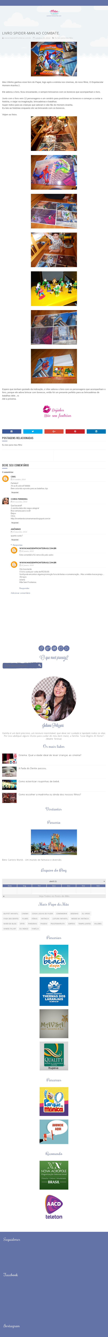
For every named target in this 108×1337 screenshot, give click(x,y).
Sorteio (71, 924)
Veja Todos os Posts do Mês (54, 896)
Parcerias (32, 924)
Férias (34, 919)
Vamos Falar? (10, 929)
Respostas (17, 545)
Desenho (74, 913)
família (35, 929)
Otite (22, 924)
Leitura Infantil (60, 919)
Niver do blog (10, 924)
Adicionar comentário (20, 593)
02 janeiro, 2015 (27, 551)
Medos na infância (80, 919)
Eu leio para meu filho (64, 38)
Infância (45, 919)
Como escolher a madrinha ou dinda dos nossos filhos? (50, 794)
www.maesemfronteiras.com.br (37, 548)
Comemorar (61, 913)
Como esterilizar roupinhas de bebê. (39, 781)
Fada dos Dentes (11, 919)
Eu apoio (86, 913)
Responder (15, 493)
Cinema (25, 913)
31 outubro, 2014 (19, 479)
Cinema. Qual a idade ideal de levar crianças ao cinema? (50, 755)
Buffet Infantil (11, 913)
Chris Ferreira (19, 499)
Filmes (25, 919)
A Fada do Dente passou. (33, 768)
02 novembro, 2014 (20, 502)
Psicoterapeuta (58, 924)
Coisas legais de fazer (42, 913)
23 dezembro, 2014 (20, 532)
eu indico (24, 929)
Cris (13, 476)
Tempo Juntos (85, 924)
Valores (98, 924)
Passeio (44, 924)
